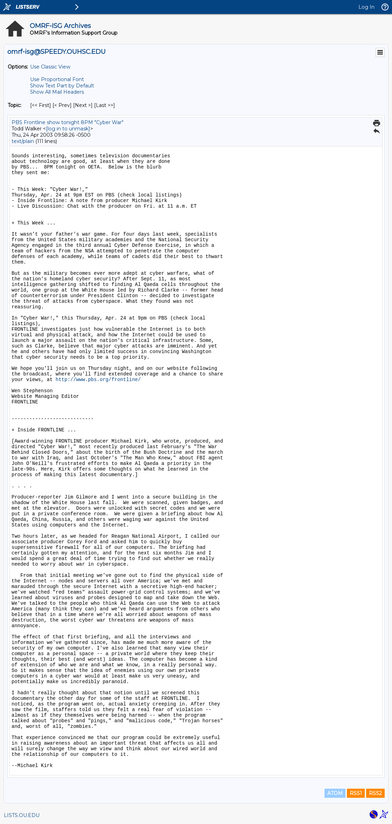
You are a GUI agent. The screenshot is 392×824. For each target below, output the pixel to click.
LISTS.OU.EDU (22, 815)
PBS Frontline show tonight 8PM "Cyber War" (67, 122)
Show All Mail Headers (57, 92)
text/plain (23, 141)
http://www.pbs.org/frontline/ (98, 379)
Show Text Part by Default (62, 86)
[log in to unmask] (68, 129)
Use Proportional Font (57, 79)
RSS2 (375, 793)
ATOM (335, 793)
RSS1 (356, 793)
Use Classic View (50, 67)
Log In (366, 7)
